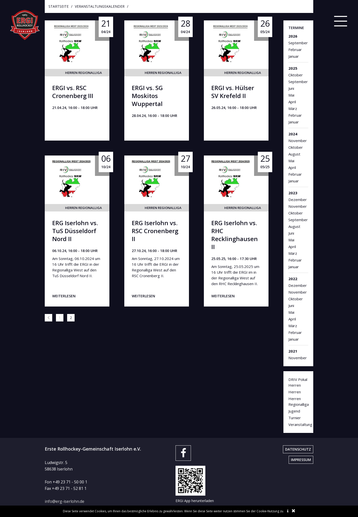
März (292, 108)
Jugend (294, 411)
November (297, 140)
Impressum (301, 459)
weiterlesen (64, 296)
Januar (293, 56)
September (298, 42)
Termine (296, 27)
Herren (294, 391)
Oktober (295, 74)
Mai (291, 95)
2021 (292, 351)
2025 (292, 68)
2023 (292, 192)
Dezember (297, 199)
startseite (58, 6)
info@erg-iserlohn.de (64, 501)
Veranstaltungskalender (100, 6)
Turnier (294, 417)
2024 (292, 133)
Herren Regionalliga (83, 72)
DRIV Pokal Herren (297, 382)
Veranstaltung (298, 424)
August (294, 154)
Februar (295, 49)
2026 (292, 36)
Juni (291, 88)
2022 (292, 278)
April (292, 101)
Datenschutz (298, 449)
